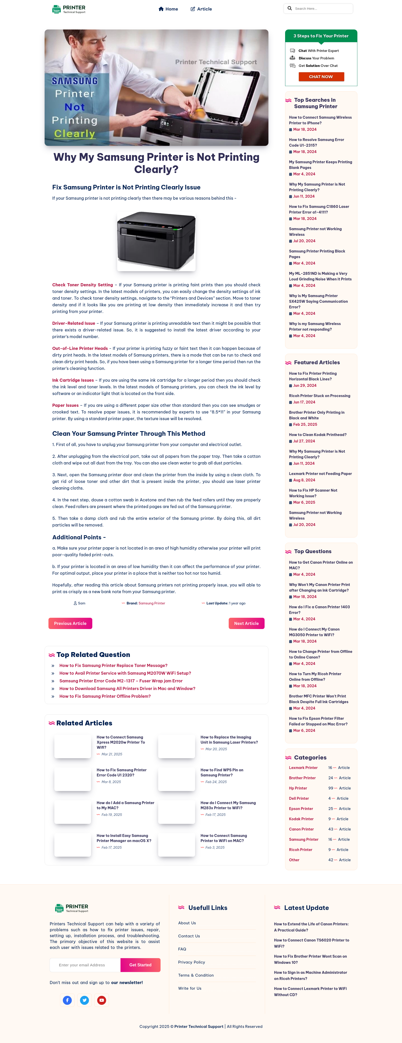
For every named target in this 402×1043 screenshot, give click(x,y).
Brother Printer (302, 778)
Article (201, 9)
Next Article (246, 623)
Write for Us (190, 988)
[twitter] (84, 1000)
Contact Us (189, 936)
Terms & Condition (196, 975)
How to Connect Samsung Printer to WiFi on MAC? (224, 838)
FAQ (182, 949)
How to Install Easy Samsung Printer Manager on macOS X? (124, 838)
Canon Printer (301, 829)
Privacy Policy (191, 962)
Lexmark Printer (303, 767)
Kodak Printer (301, 819)
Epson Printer (301, 808)
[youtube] (101, 1000)
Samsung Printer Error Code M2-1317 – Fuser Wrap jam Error (121, 680)
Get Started (140, 965)
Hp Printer (298, 788)
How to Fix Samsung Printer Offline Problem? (105, 696)
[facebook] (67, 1000)
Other (294, 860)
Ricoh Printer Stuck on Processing (319, 395)
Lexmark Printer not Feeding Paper (320, 473)
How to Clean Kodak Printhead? (318, 434)
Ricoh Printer (301, 849)
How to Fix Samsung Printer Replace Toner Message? (113, 665)
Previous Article (70, 623)
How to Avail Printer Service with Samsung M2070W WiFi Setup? (125, 673)
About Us (187, 922)
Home (168, 9)
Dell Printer (299, 798)
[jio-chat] (321, 57)
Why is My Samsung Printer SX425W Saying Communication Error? (318, 301)
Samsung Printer (152, 603)
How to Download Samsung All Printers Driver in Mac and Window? (127, 688)
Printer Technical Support (198, 1026)
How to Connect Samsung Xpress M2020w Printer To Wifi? (121, 742)
